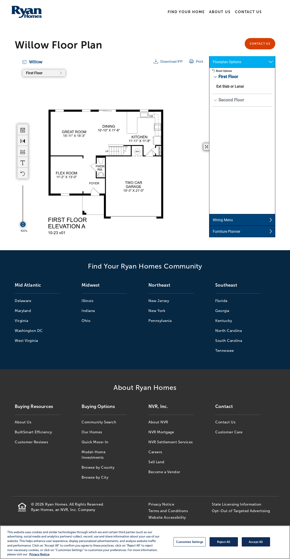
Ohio (86, 321)
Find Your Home (186, 12)
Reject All (223, 541)
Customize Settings (189, 541)
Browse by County (98, 467)
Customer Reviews (31, 442)
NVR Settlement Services (170, 442)
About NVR (158, 422)
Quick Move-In (95, 442)
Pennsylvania (160, 321)
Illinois (87, 301)
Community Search (99, 422)
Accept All (256, 541)
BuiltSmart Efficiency (33, 432)
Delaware (23, 301)
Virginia (21, 321)
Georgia (222, 311)
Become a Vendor (164, 472)
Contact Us (248, 12)
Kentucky (223, 321)
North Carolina (228, 331)
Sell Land (156, 462)
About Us (219, 12)
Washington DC (29, 331)
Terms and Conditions (168, 511)
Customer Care (229, 432)
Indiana (88, 311)
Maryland (23, 311)
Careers (155, 452)
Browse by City (95, 477)
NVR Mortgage (161, 432)
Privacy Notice (161, 504)
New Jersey (158, 301)
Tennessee (224, 351)
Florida (221, 301)
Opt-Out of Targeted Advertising (241, 511)
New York (156, 311)
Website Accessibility (167, 517)
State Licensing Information (236, 504)
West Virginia (26, 341)
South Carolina (228, 341)
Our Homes (92, 432)
